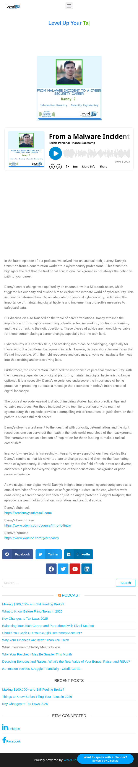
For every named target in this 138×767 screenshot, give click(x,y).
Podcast (71, 595)
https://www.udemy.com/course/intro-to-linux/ (37, 525)
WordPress (71, 760)
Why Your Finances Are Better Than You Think (35, 640)
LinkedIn (11, 727)
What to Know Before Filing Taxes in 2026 (32, 611)
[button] (69, 5)
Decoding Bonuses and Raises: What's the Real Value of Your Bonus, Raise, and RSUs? (66, 661)
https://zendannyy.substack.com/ (28, 513)
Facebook (11, 740)
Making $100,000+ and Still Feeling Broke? (33, 604)
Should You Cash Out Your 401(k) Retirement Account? (42, 633)
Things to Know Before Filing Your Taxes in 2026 (37, 696)
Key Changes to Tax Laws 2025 (25, 618)
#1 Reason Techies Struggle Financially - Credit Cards (41, 668)
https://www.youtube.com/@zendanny (31, 538)
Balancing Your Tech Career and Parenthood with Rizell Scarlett (48, 625)
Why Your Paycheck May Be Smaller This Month (37, 654)
